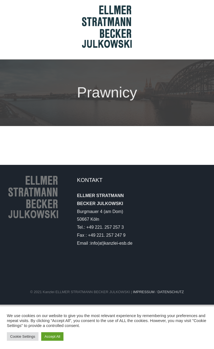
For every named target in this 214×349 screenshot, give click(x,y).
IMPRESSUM (144, 292)
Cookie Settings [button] (22, 336)
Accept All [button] (52, 336)
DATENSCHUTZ (170, 292)
